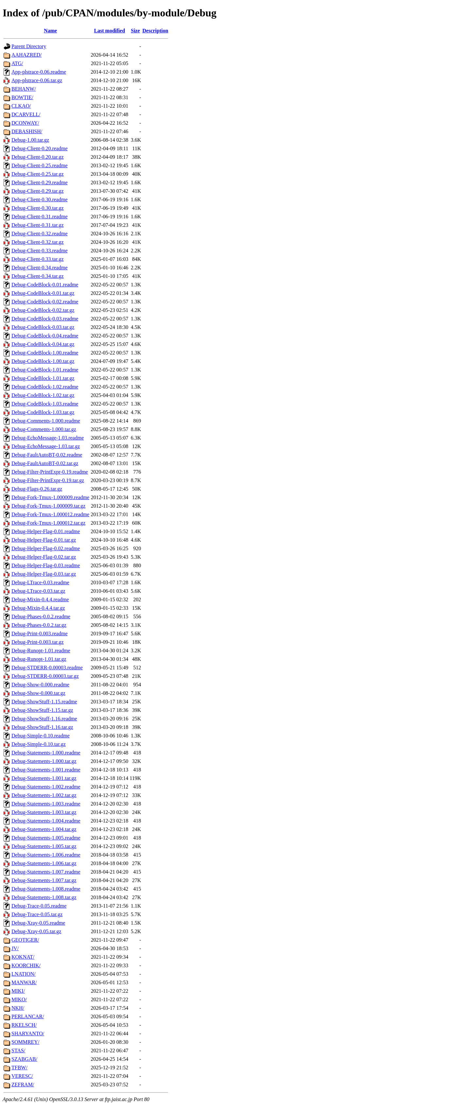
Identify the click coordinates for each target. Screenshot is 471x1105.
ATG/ (17, 63)
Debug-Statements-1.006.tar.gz (44, 863)
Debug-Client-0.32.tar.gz (37, 242)
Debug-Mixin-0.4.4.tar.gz (38, 608)
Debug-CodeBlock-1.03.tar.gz (42, 412)
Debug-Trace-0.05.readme (38, 906)
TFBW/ (19, 1067)
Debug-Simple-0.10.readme (40, 735)
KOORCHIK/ (26, 965)
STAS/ (18, 1050)
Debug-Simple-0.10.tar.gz (38, 744)
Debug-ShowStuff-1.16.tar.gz (42, 727)
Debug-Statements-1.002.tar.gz (44, 795)
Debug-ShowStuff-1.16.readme (44, 718)
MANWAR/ (24, 982)
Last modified (109, 30)
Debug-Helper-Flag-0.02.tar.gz (43, 557)
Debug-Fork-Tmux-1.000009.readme (50, 497)
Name (50, 30)
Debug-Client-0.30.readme (39, 199)
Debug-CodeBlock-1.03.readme (44, 404)
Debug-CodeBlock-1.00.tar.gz (42, 361)
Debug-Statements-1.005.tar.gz (44, 846)
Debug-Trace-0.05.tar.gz (36, 914)
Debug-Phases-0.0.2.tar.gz (38, 625)
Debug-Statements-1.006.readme (45, 855)
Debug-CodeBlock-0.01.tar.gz (42, 293)
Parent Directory (28, 46)
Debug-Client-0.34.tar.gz (37, 276)
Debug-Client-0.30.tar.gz (37, 208)
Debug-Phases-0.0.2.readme (40, 616)
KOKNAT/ (22, 957)
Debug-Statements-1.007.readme (45, 872)
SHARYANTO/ (27, 1033)
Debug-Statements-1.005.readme (45, 838)
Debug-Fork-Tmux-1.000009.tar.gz (48, 506)
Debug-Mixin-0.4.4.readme (40, 599)
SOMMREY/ (25, 1042)
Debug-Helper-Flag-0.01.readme (45, 531)
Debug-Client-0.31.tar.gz (37, 225)
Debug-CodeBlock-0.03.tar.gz (42, 327)
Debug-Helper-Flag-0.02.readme (45, 548)
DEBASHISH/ (26, 131)
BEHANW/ (23, 89)
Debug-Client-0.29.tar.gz (37, 191)
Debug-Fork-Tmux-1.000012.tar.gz (48, 523)
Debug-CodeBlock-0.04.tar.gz (42, 344)
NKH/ (17, 1008)
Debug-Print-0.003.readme (39, 633)
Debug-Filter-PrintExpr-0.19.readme (49, 472)
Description (155, 30)
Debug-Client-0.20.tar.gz (37, 157)
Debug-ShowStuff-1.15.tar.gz (42, 710)
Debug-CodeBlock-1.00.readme (44, 352)
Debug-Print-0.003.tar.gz (37, 642)
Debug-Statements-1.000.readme (45, 752)
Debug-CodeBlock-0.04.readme (44, 335)
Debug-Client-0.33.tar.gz (37, 259)
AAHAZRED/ (26, 55)
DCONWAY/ (25, 123)
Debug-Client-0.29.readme (39, 182)
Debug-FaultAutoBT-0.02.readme (46, 455)
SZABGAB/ (24, 1059)
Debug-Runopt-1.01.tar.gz (38, 659)
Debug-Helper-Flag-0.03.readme (45, 565)
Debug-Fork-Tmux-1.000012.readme (50, 514)
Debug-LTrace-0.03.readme (40, 582)
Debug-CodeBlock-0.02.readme (44, 301)
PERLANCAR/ (27, 1016)
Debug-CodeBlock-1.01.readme (44, 369)
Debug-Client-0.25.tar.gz (37, 174)
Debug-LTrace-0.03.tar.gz (38, 591)
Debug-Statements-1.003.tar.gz (44, 812)
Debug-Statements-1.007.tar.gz (44, 880)
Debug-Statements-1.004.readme (45, 821)
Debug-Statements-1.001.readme (45, 769)
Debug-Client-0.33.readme (39, 250)
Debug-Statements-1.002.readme (45, 786)
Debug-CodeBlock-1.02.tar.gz (42, 395)
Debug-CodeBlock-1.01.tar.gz (42, 378)
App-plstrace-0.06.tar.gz (36, 80)
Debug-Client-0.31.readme (39, 216)
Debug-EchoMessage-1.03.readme (47, 438)
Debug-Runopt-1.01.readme (40, 650)
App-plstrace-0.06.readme (38, 72)
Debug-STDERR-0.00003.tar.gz (45, 676)
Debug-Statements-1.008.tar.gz (44, 897)
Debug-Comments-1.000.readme (45, 421)
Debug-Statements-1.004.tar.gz (44, 829)
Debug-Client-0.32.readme (39, 233)
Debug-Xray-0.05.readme (38, 923)
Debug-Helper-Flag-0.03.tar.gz (43, 574)
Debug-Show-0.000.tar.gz (38, 693)
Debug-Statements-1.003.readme (45, 803)
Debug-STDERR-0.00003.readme (47, 667)
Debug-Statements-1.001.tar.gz (44, 778)
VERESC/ (22, 1076)
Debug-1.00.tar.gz (30, 140)
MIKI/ (18, 991)
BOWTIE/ (22, 97)
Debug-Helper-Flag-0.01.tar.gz (43, 540)
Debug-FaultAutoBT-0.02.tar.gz (44, 463)
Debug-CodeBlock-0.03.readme (44, 318)
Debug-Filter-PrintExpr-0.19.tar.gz (47, 480)
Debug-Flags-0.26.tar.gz (36, 489)
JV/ (15, 948)
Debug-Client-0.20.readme (39, 148)
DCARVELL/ (26, 114)
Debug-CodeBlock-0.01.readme (44, 284)
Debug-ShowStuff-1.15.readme (44, 701)
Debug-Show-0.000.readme (40, 684)
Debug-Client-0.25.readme (39, 165)
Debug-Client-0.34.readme (39, 267)
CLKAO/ (21, 106)
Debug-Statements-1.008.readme (45, 889)
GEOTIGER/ (25, 940)
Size (135, 30)
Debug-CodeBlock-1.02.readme (44, 386)
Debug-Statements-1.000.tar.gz (44, 761)
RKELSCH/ (24, 1025)
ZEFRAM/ (22, 1084)
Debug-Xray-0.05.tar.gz (36, 931)
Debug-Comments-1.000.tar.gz (43, 429)
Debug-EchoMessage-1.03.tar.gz (45, 446)
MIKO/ (19, 999)
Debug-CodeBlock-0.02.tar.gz (42, 310)
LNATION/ (23, 974)
